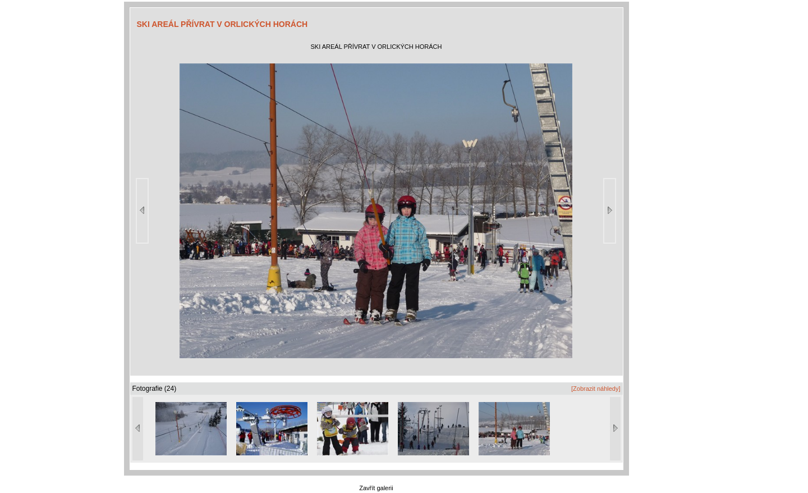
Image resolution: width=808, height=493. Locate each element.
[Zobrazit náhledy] (595, 388)
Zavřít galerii (376, 488)
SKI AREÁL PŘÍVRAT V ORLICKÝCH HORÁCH (222, 24)
